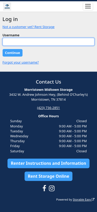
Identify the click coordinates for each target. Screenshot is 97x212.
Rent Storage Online (48, 176)
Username (11, 35)
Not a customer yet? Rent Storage (29, 26)
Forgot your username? (21, 62)
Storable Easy (83, 199)
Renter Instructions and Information (48, 163)
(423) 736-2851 (48, 107)
